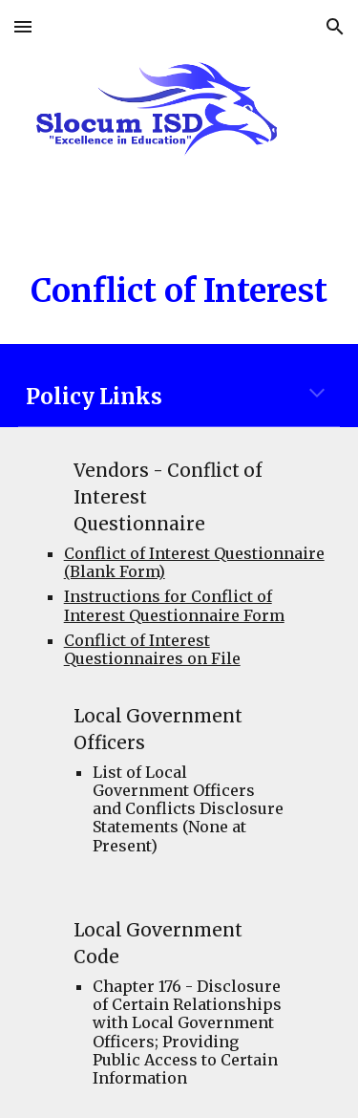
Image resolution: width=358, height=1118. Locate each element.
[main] (179, 291)
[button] (23, 26)
